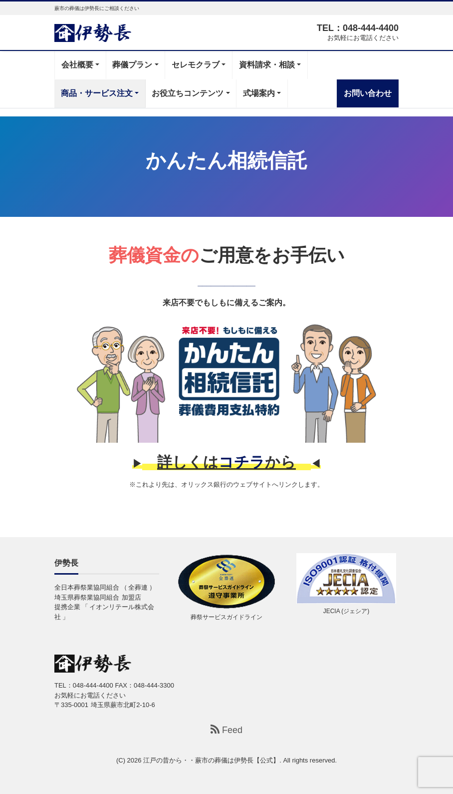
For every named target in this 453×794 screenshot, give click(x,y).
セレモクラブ (196, 64)
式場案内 (259, 93)
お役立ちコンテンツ (188, 93)
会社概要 (77, 64)
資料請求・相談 (267, 64)
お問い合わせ (368, 93)
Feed (226, 730)
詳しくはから (226, 462)
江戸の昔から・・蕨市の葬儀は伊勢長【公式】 (211, 760)
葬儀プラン (132, 64)
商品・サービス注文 (97, 93)
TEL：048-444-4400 (358, 28)
